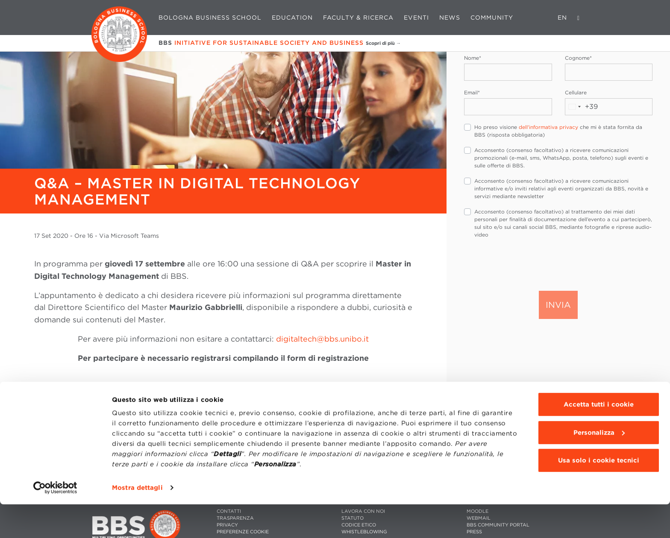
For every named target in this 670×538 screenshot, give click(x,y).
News (449, 17)
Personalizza (599, 466)
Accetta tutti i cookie (599, 438)
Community (491, 17)
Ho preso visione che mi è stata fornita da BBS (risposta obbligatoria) (558, 131)
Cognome (578, 58)
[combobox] (581, 107)
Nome (472, 58)
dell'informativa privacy (548, 127)
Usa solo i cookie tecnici (598, 494)
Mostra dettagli (137, 521)
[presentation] (529, 264)
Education (292, 17)
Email (472, 92)
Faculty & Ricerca (358, 17)
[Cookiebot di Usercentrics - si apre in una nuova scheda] (55, 521)
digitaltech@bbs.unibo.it (322, 338)
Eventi (416, 17)
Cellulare (576, 92)
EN (562, 17)
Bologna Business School (210, 17)
